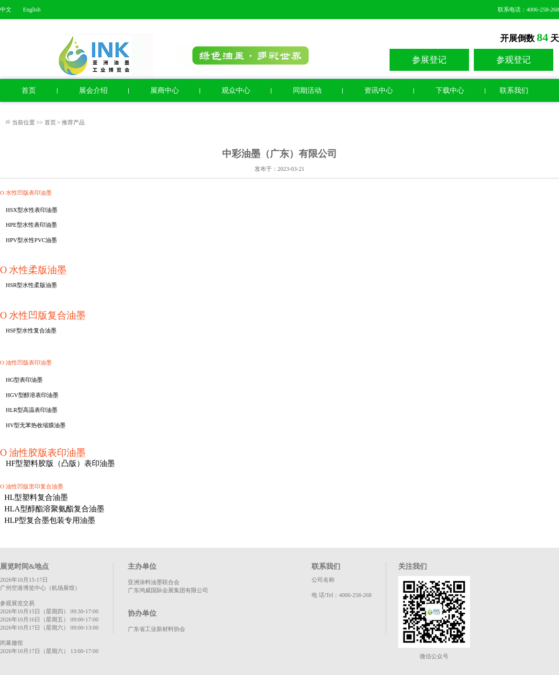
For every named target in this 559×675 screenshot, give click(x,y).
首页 (29, 90)
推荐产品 (73, 122)
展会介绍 (93, 90)
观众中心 (236, 90)
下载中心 (450, 90)
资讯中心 (378, 90)
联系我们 (514, 90)
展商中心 (164, 90)
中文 (5, 9)
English (32, 9)
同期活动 (307, 90)
